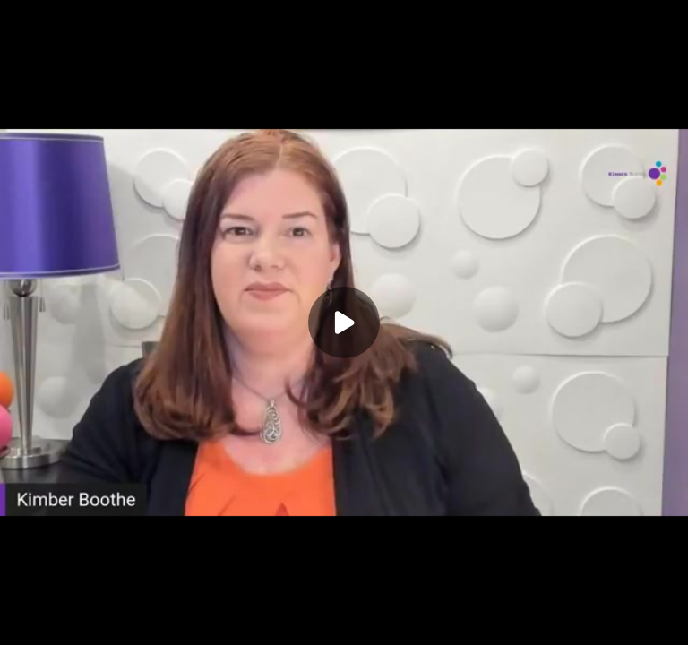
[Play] (344, 322)
